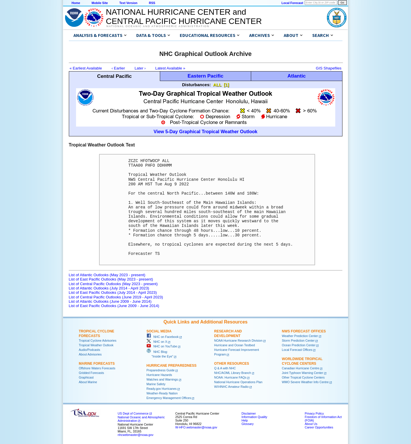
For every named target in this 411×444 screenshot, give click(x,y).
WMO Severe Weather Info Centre (305, 382)
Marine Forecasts (97, 364)
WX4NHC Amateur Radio (231, 386)
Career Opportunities (319, 427)
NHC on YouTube (162, 346)
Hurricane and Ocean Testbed (234, 345)
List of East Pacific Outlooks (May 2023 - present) (111, 279)
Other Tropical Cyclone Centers (303, 377)
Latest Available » (170, 68)
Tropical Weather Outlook (96, 345)
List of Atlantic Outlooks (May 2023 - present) (107, 275)
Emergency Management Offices (169, 398)
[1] (226, 84)
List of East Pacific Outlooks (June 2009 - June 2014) (114, 306)
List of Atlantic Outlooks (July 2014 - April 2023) (109, 288)
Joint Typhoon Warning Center (302, 373)
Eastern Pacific (205, 76)
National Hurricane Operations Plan (238, 382)
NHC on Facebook (163, 336)
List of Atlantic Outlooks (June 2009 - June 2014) (110, 301)
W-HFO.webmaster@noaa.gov (196, 427)
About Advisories (90, 354)
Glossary (248, 424)
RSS (152, 3)
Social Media (159, 331)
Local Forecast (292, 3)
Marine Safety (156, 384)
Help (245, 420)
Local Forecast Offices (297, 349)
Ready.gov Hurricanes (162, 388)
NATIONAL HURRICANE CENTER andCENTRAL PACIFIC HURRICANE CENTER (184, 16)
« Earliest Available (86, 68)
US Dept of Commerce (133, 413)
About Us (311, 424)
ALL (217, 84)
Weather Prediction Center (300, 336)
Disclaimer (249, 413)
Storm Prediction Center (298, 340)
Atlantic (296, 76)
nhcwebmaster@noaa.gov (136, 435)
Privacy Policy (314, 413)
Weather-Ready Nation (162, 393)
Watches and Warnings (162, 379)
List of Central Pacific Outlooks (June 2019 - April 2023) (116, 297)
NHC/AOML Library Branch (232, 373)
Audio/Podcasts (89, 349)
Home (76, 3)
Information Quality (254, 417)
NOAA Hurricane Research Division (238, 340)
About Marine (88, 382)
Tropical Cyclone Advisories (98, 340)
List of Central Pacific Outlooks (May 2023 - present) (113, 284)
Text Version (128, 3)
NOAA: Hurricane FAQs (230, 377)
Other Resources (231, 364)
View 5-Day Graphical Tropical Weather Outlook (205, 131)
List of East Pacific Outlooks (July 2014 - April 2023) (113, 292)
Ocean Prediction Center (299, 345)
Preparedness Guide (161, 370)
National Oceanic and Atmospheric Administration (158, 26)
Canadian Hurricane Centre (300, 368)
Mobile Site (100, 3)
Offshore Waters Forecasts (97, 368)
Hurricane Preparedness (172, 366)
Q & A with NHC (225, 368)
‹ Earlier (118, 68)
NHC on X (157, 341)
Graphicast (86, 377)
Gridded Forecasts (91, 373)
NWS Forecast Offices (304, 331)
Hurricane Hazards (159, 375)
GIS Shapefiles (329, 68)
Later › (140, 68)
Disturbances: (196, 84)
